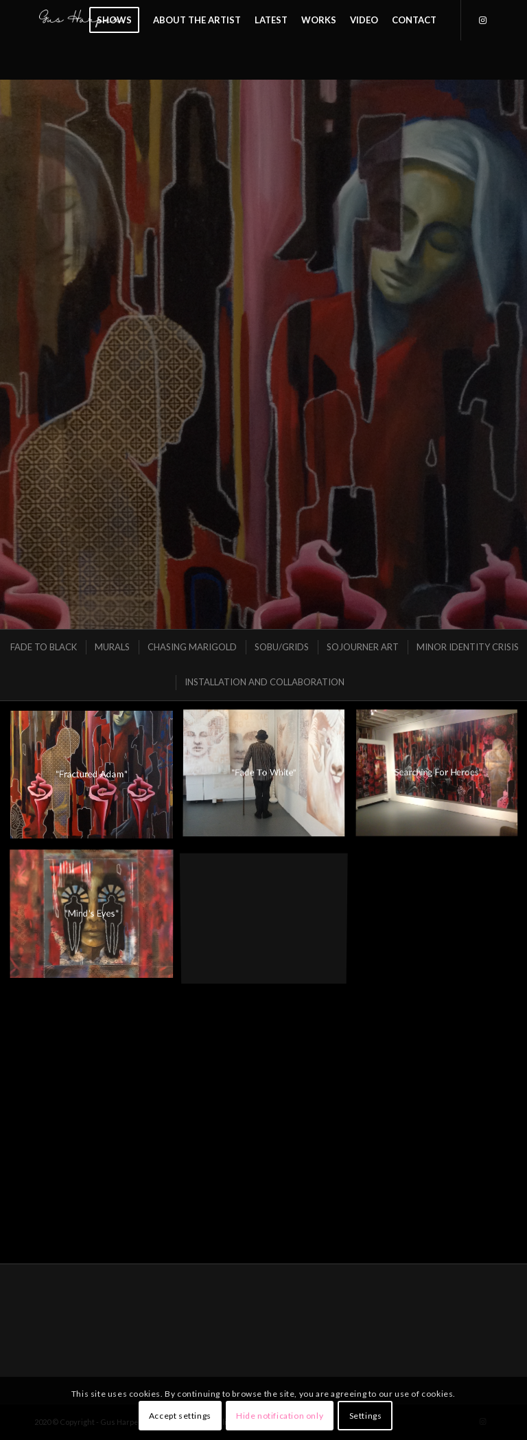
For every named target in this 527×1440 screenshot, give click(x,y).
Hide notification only (279, 1415)
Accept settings (180, 1415)
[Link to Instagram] (482, 20)
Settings (365, 1415)
